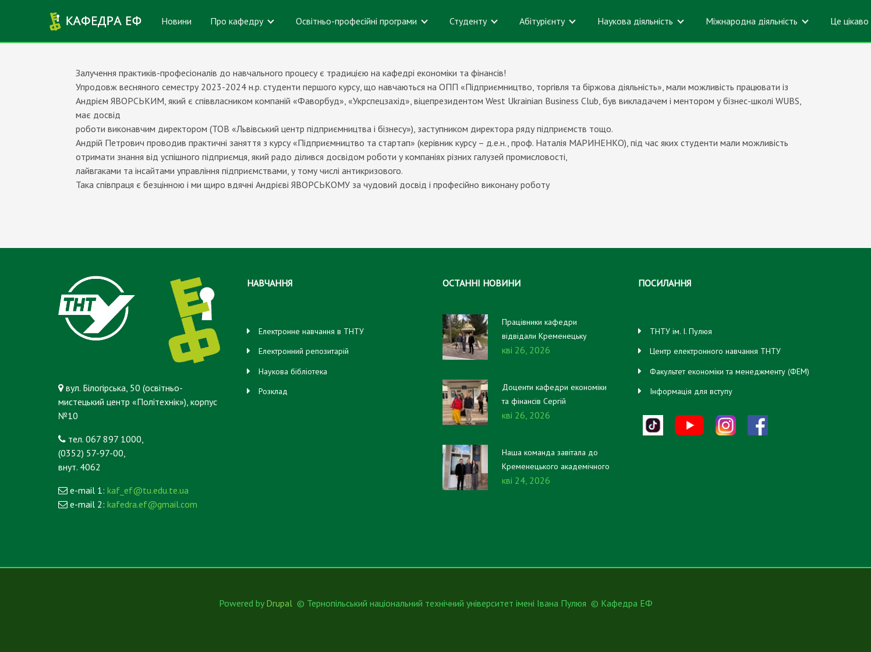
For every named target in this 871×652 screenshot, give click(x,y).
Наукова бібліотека (293, 371)
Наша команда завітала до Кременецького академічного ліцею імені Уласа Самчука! (556, 466)
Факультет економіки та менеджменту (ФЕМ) (729, 371)
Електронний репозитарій (304, 351)
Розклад (273, 391)
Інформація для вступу (691, 391)
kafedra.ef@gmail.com (152, 504)
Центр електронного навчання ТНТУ (715, 351)
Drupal (279, 603)
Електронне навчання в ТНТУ (311, 331)
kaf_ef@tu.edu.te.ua (148, 490)
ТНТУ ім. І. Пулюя (681, 331)
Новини (176, 21)
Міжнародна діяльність (752, 21)
